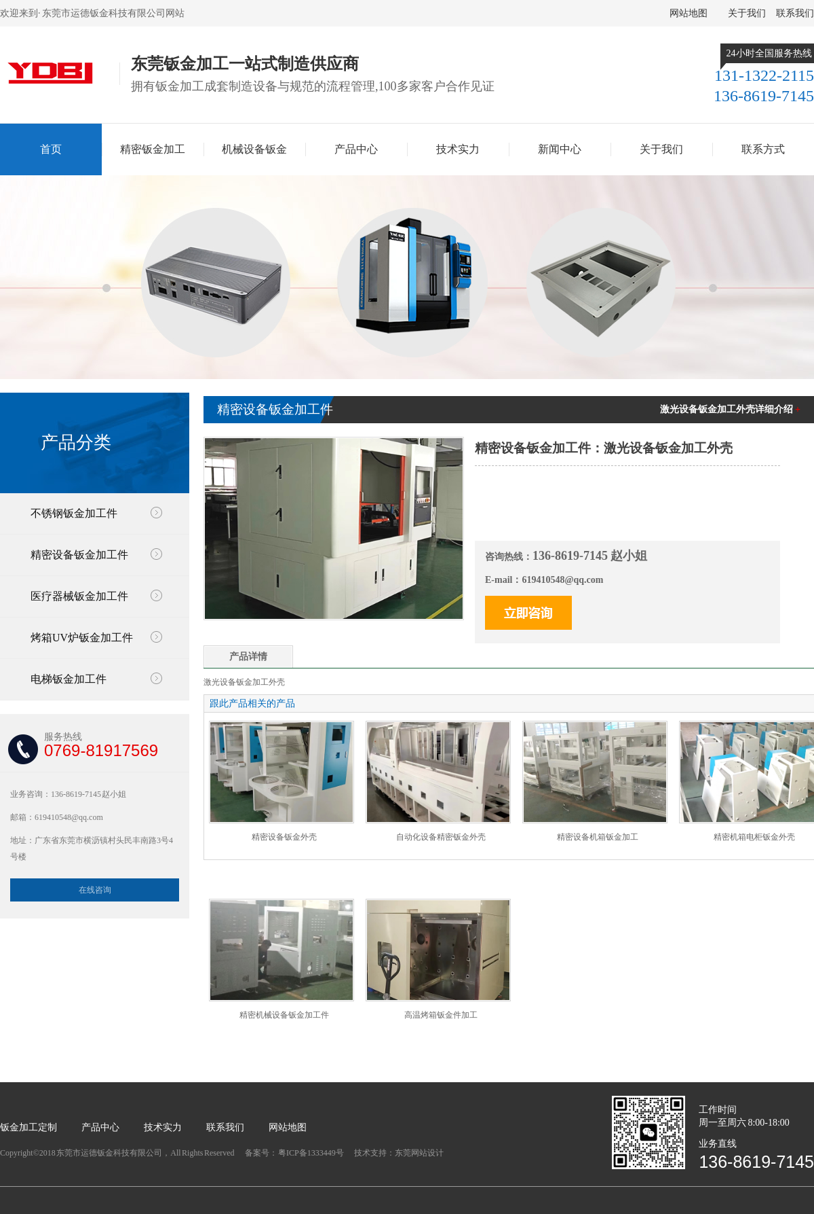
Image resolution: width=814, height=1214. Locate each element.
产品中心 (356, 149)
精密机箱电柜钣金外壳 (754, 837)
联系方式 (763, 149)
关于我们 (747, 13)
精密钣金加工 (152, 149)
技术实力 (458, 149)
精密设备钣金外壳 (284, 837)
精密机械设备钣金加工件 (284, 1015)
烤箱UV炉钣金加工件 (82, 637)
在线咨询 (95, 890)
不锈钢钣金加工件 (74, 513)
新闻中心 (559, 149)
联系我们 (795, 13)
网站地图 (689, 13)
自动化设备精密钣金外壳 (441, 837)
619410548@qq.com (562, 580)
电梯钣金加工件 (68, 679)
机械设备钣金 (254, 149)
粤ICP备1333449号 (311, 1153)
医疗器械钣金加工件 (79, 596)
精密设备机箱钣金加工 (597, 837)
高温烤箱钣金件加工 (441, 1015)
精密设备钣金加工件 (79, 554)
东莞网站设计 (419, 1153)
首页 (51, 149)
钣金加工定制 (28, 1127)
